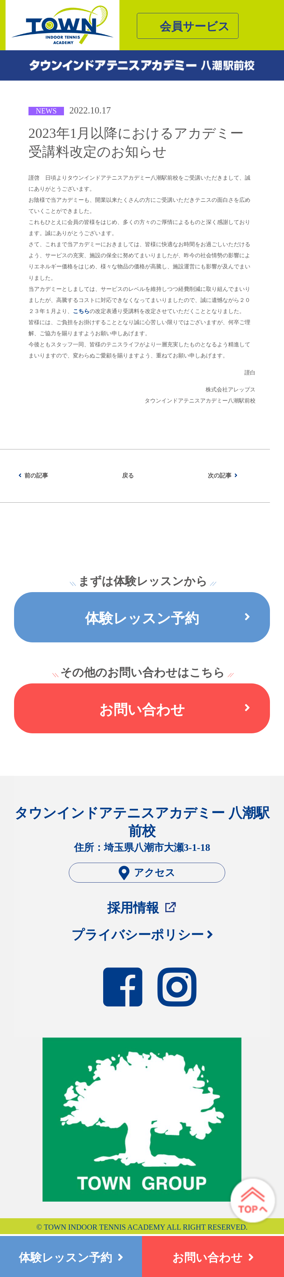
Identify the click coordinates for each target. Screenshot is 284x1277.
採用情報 (133, 908)
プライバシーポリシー (137, 935)
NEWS (46, 111)
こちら (81, 311)
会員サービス (195, 26)
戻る (128, 475)
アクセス (147, 873)
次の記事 (219, 475)
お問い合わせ (174, 709)
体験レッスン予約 (167, 618)
